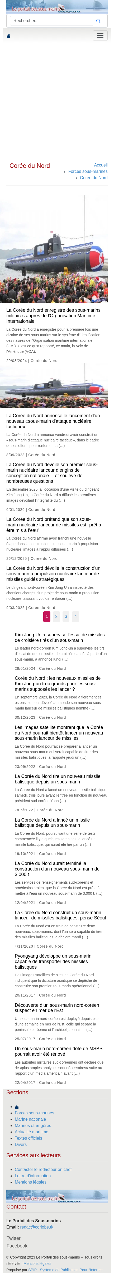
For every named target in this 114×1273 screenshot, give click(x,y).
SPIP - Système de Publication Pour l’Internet (65, 1270)
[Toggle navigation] (100, 35)
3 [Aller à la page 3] (66, 616)
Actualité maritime (31, 1132)
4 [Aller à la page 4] (75, 616)
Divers (21, 1144)
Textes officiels (28, 1138)
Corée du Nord (30, 165)
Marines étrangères (33, 1125)
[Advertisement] (57, 102)
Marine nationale (30, 1119)
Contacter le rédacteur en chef (43, 1169)
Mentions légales (30, 1182)
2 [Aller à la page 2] (56, 616)
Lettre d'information (33, 1176)
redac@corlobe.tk (36, 1227)
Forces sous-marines (34, 1113)
